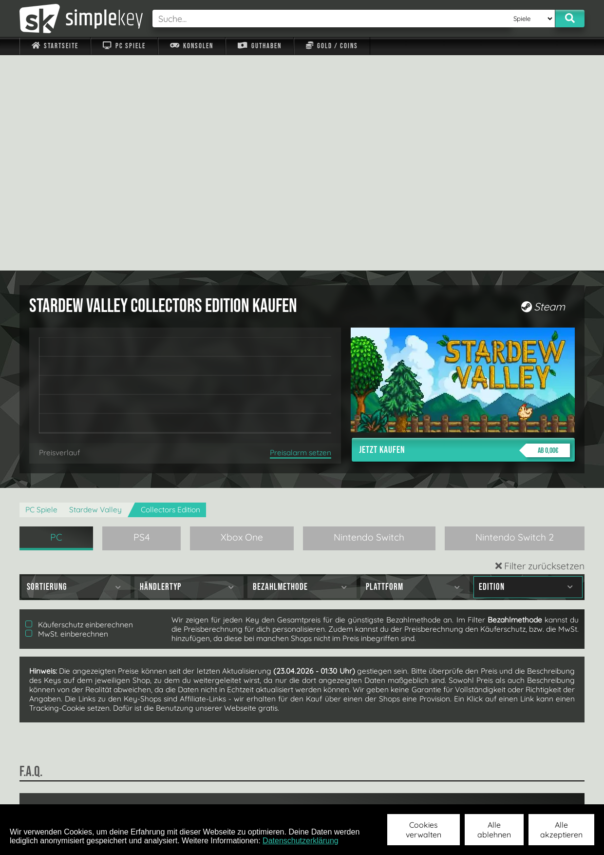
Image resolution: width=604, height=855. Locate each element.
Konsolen (191, 46)
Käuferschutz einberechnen (79, 409)
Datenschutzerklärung (301, 840)
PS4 (141, 322)
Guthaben (259, 46)
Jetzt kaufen (464, 235)
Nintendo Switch (369, 322)
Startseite (55, 46)
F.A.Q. (240, 791)
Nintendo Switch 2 (514, 322)
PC (56, 322)
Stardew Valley (95, 294)
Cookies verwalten (423, 829)
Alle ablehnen (494, 829)
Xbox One (242, 322)
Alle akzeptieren (561, 829)
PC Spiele (124, 46)
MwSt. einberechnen (66, 418)
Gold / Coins (332, 46)
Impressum (61, 791)
